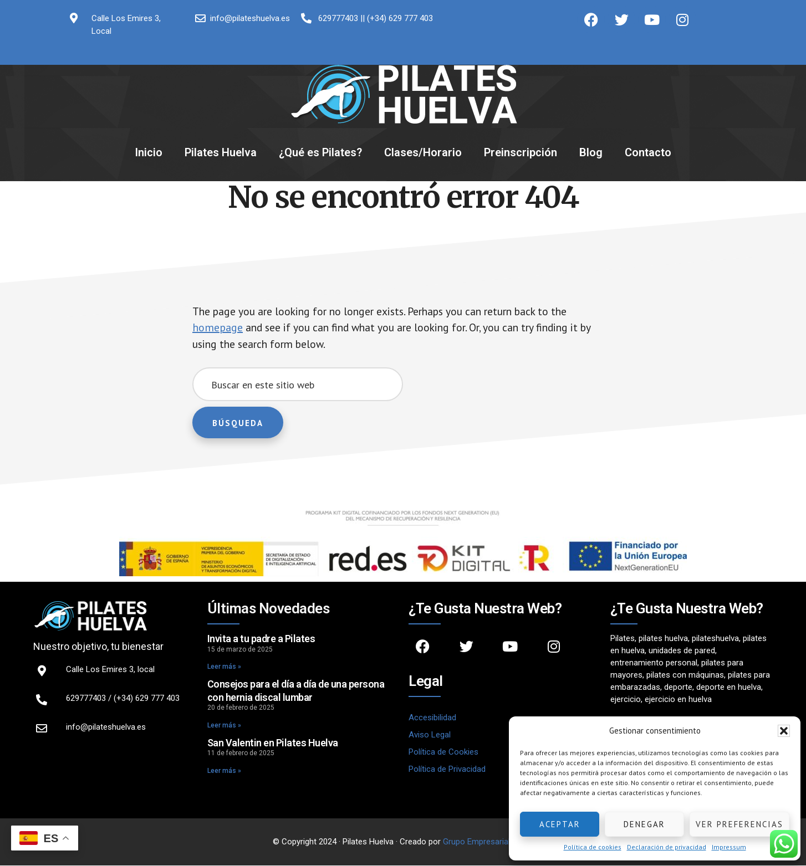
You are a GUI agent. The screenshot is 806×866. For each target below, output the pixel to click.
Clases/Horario (423, 152)
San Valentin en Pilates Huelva (272, 743)
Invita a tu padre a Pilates (261, 639)
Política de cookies (592, 847)
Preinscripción (520, 152)
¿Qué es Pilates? (320, 152)
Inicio (148, 152)
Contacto (648, 152)
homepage (217, 328)
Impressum (729, 847)
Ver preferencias (739, 824)
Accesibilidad (432, 719)
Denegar (644, 824)
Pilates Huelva (221, 152)
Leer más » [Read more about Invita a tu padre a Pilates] (224, 668)
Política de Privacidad (447, 770)
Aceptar (559, 824)
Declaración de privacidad (666, 847)
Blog (591, 152)
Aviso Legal (430, 736)
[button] (783, 730)
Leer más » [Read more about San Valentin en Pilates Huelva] (224, 771)
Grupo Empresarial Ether (487, 842)
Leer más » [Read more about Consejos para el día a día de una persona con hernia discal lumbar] (224, 726)
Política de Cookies (443, 753)
